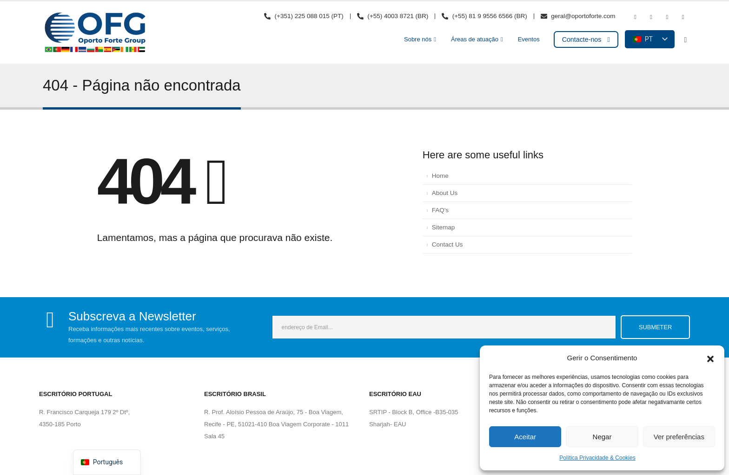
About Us (445, 192)
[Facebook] (635, 17)
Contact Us (447, 244)
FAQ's (440, 210)
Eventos (529, 39)
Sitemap (443, 227)
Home (440, 175)
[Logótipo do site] (95, 32)
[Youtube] (651, 17)
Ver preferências (679, 437)
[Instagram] (667, 17)
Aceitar (525, 437)
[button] (710, 358)
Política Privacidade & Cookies (597, 458)
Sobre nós (417, 39)
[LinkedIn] (682, 17)
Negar (602, 437)
